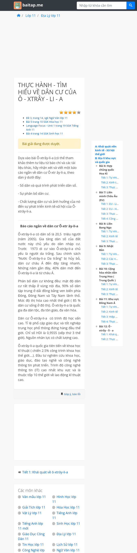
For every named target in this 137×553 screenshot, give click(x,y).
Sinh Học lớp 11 (68, 523)
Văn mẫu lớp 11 (34, 497)
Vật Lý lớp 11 (32, 513)
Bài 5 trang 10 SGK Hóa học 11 (44, 122)
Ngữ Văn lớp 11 (68, 550)
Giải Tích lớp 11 (33, 507)
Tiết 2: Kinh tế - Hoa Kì (114, 182)
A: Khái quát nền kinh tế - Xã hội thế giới (106, 150)
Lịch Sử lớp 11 (67, 544)
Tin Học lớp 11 (33, 544)
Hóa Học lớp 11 (68, 507)
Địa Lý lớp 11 (50, 15)
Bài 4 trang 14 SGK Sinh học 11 (44, 133)
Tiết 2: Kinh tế (109, 236)
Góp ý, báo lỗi (72, 394)
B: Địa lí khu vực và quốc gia (105, 160)
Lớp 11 (31, 15)
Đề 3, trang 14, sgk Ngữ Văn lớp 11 (47, 118)
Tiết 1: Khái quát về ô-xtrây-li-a (45, 472)
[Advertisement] (49, 47)
